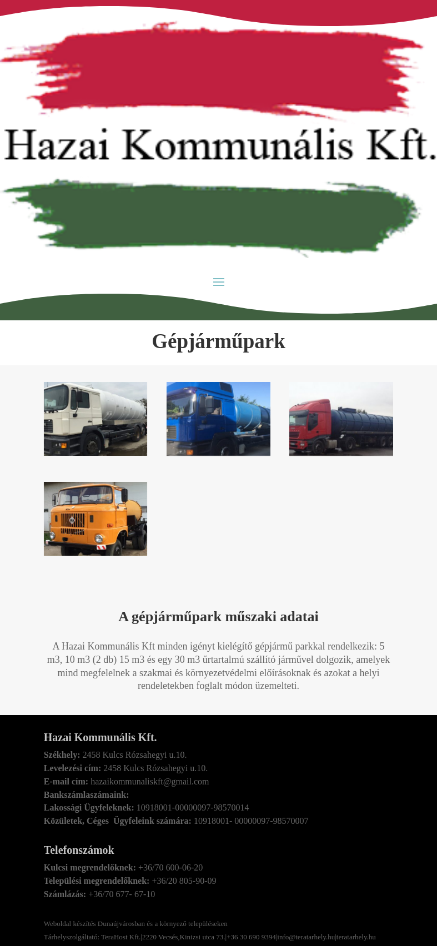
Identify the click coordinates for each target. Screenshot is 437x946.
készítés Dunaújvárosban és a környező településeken (149, 923)
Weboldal (58, 923)
